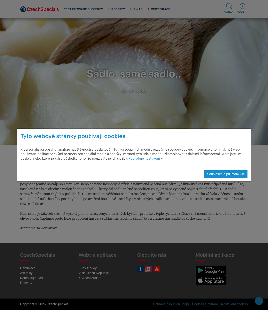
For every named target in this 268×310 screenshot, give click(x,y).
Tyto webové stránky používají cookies (73, 136)
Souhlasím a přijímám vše (226, 174)
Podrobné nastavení (146, 158)
